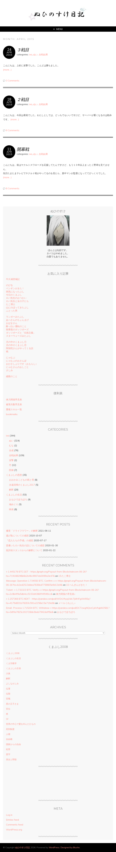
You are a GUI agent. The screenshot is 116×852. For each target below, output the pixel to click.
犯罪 (8, 749)
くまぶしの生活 (14, 494)
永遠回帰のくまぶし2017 (22, 484)
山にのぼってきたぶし (17, 307)
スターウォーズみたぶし (18, 335)
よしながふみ (12, 683)
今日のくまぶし (14, 294)
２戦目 (23, 99)
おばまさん (11, 323)
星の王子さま (12, 703)
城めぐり (13, 504)
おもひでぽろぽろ (18, 499)
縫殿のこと (11, 376)
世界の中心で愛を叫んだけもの (21, 724)
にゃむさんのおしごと (17, 367)
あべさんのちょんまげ (17, 319)
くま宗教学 (11, 663)
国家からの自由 (13, 744)
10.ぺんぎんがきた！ (76, 584)
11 (9, 149)
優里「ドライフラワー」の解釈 (22, 530)
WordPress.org (14, 829)
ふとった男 (11, 310)
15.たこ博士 (64, 575)
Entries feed (12, 819)
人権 (8, 734)
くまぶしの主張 (13, 668)
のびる (9, 285)
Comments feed (14, 824)
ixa (30, 54)
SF (7, 719)
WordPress (54, 847)
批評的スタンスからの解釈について (24, 550)
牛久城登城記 (13, 279)
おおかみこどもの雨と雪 (21, 479)
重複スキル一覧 (14, 409)
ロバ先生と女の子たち (17, 301)
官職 (8, 698)
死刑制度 (10, 729)
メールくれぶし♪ (67, 603)
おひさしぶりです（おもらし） (22, 363)
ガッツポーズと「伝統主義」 (20, 332)
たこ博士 (10, 304)
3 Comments (12, 80)
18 (9, 99)
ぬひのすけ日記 (22, 847)
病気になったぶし (15, 291)
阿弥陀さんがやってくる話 (19, 348)
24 (9, 49)
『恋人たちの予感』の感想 (19, 540)
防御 (11, 470)
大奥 (8, 673)
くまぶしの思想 (14, 474)
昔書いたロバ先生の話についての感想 (25, 545)
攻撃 (11, 460)
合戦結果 (43, 54)
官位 (8, 708)
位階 (8, 693)
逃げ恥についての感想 (17, 535)
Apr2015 (9, 53)
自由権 (9, 739)
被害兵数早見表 (14, 404)
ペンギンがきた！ (15, 288)
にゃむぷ (10, 357)
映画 (11, 509)
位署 (8, 688)
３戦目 (23, 49)
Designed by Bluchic (70, 847)
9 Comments (12, 130)
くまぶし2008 (12, 653)
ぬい (35, 54)
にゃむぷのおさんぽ (16, 360)
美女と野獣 (11, 759)
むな (11, 445)
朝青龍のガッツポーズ (17, 329)
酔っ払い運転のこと (16, 326)
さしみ (9, 370)
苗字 (8, 754)
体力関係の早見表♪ (65, 594)
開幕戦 (23, 149)
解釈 (11, 489)
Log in (9, 814)
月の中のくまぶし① (16, 341)
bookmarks (12, 414)
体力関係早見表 (14, 399)
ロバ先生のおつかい (16, 297)
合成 (11, 450)
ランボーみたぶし (15, 316)
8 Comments (12, 188)
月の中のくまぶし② (16, 345)
